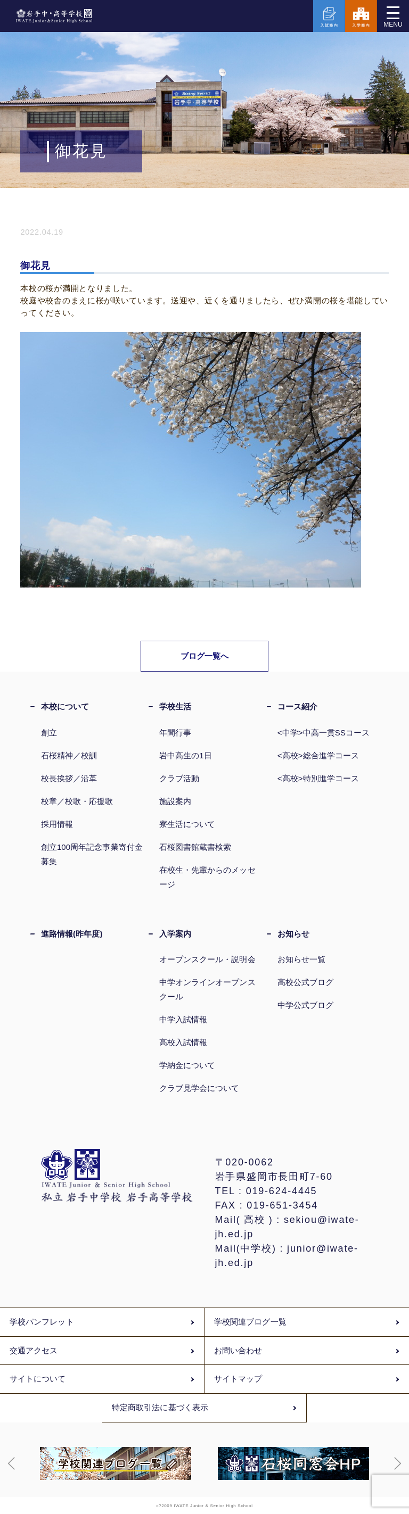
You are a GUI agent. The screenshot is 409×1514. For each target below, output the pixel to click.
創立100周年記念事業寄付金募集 (92, 854)
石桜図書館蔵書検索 (195, 846)
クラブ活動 (179, 778)
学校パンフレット (42, 1322)
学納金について (187, 1065)
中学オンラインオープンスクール (207, 989)
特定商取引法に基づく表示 (160, 1407)
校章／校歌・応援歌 (77, 801)
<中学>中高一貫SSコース (323, 732)
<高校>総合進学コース (318, 755)
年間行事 (175, 732)
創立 (49, 732)
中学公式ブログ (305, 1005)
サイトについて (38, 1379)
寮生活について (187, 824)
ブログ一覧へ (205, 655)
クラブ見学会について (199, 1088)
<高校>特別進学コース (318, 778)
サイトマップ (238, 1379)
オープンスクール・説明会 (207, 959)
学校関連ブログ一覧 (250, 1322)
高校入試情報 (183, 1042)
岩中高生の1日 (185, 755)
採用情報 (57, 824)
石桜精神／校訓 (69, 755)
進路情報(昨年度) (72, 933)
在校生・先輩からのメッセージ (207, 877)
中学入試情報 (183, 1019)
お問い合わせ (238, 1350)
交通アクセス (34, 1350)
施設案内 (175, 801)
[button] (11, 1463)
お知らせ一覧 (301, 959)
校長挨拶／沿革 (69, 778)
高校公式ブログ (305, 982)
